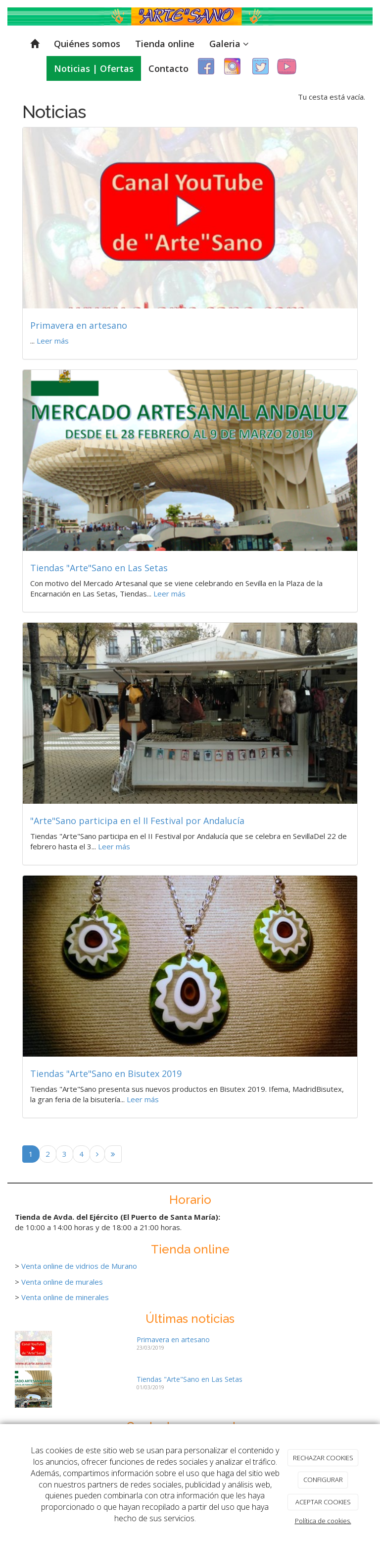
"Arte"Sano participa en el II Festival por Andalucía (137, 821)
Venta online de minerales (65, 1297)
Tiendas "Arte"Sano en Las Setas (99, 568)
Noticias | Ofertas (94, 68)
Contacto (168, 68)
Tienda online (164, 44)
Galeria (229, 44)
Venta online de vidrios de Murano (79, 1266)
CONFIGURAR (323, 1479)
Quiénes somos (87, 44)
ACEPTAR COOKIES (323, 1501)
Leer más (53, 341)
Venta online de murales (62, 1282)
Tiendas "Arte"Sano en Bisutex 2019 (106, 1073)
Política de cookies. (323, 1520)
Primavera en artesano (78, 325)
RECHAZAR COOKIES (323, 1457)
